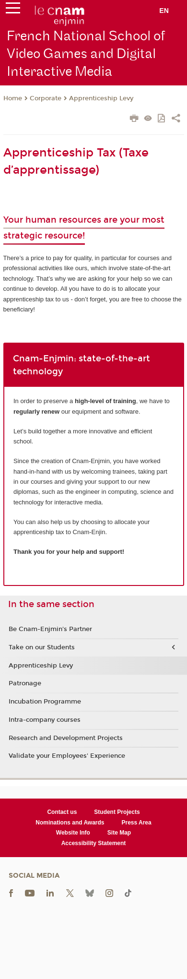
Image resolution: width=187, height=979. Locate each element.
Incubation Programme (45, 701)
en (164, 10)
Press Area (136, 822)
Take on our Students (42, 647)
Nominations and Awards (69, 822)
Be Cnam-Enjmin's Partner (50, 629)
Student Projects (117, 812)
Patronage (25, 683)
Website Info (73, 832)
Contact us (62, 812)
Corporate (45, 98)
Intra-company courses (45, 720)
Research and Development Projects (66, 738)
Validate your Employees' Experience (67, 756)
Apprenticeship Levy (101, 98)
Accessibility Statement (93, 843)
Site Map (119, 832)
